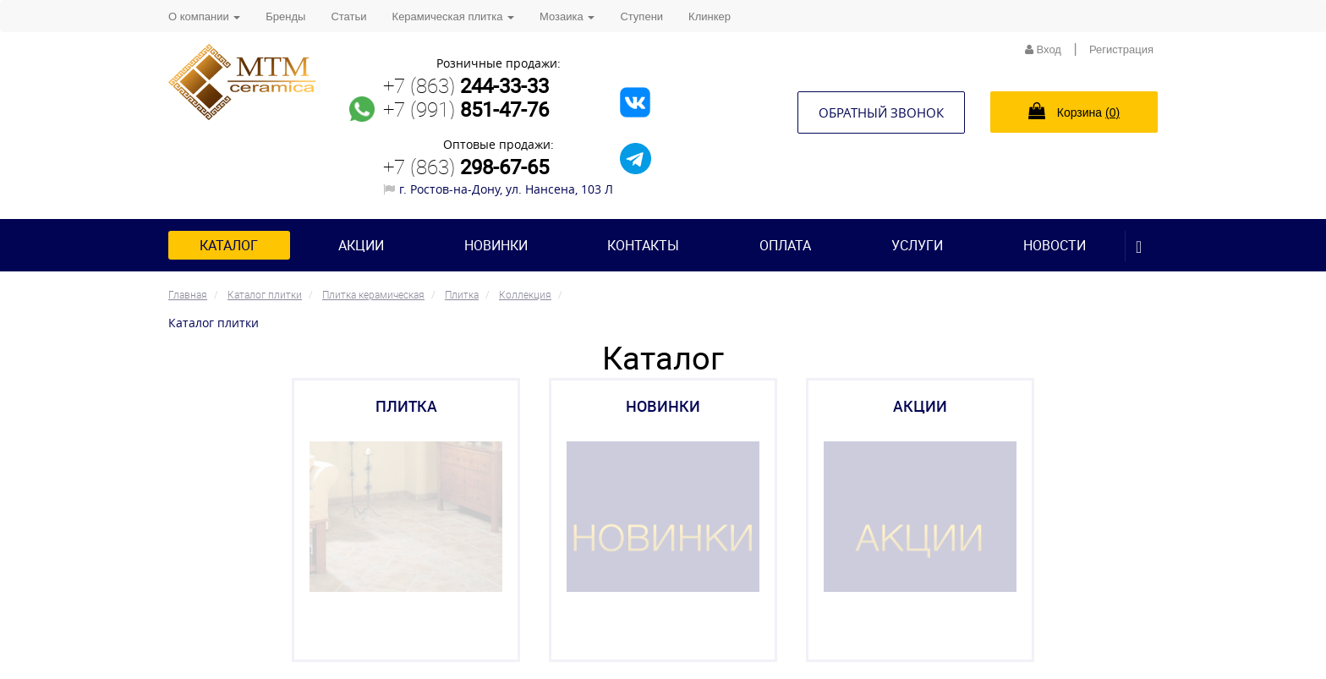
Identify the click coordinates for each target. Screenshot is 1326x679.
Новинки (496, 245)
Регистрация (1121, 49)
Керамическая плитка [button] (453, 16)
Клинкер (709, 16)
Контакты (643, 245)
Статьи (348, 16)
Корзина (1074, 110)
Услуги (917, 245)
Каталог (229, 245)
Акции (361, 245)
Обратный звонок (881, 112)
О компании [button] (204, 16)
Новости (1054, 245)
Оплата (785, 245)
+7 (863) (466, 85)
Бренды (285, 16)
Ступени (641, 16)
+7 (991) (466, 109)
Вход (1043, 49)
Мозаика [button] (567, 16)
